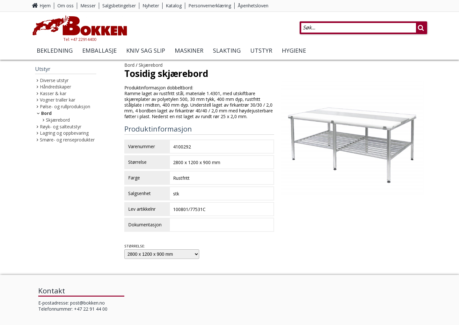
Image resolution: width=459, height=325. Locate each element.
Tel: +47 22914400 (79, 39)
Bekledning (55, 50)
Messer (88, 6)
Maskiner (189, 50)
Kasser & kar (53, 93)
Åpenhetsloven (253, 6)
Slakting (227, 50)
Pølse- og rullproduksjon (65, 106)
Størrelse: (134, 246)
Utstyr (261, 50)
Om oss (65, 6)
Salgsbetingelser (119, 6)
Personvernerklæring (209, 6)
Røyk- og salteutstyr (60, 127)
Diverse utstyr (54, 80)
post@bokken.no (87, 303)
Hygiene (294, 50)
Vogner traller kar (57, 100)
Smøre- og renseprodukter (67, 140)
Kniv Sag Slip (145, 50)
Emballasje (99, 50)
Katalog (174, 6)
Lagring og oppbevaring (64, 133)
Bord (46, 113)
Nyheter (150, 6)
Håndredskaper (55, 87)
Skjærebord (58, 120)
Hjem (45, 6)
